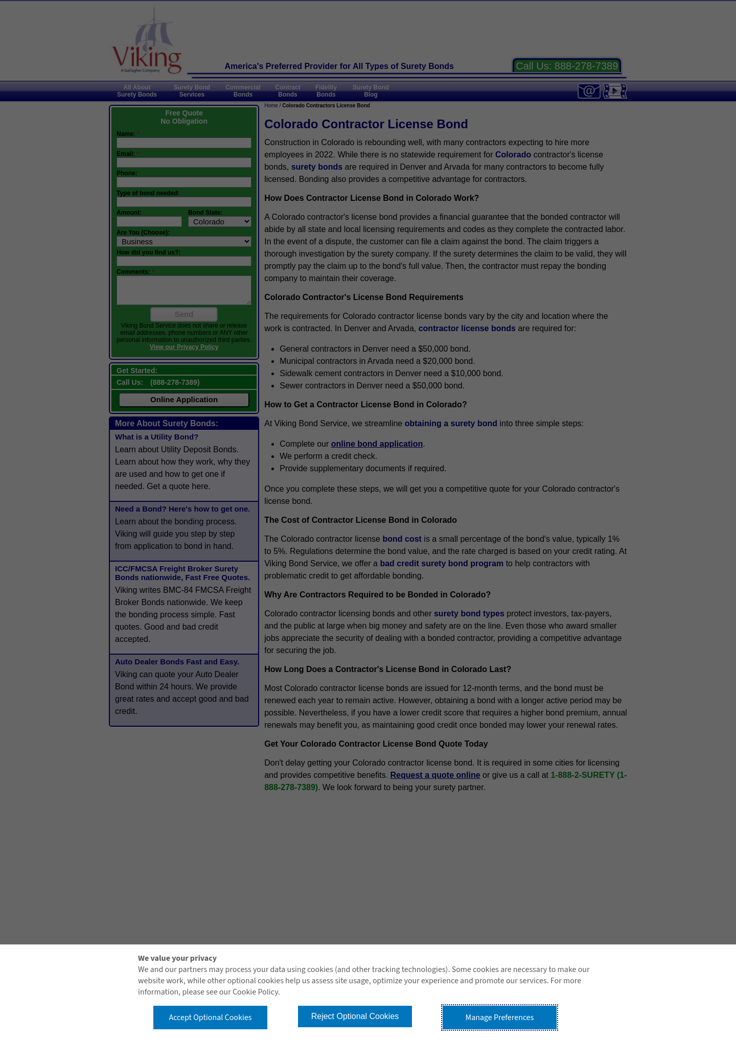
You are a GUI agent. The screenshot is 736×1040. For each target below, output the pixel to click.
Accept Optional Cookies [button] (210, 1017)
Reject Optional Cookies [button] (355, 1016)
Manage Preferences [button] (500, 1017)
